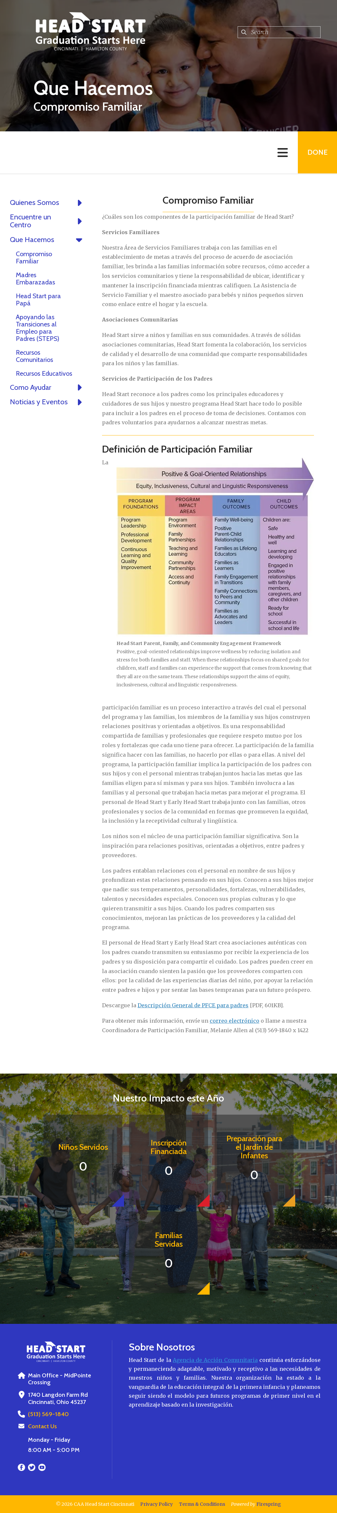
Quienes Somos (48, 202)
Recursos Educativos (44, 373)
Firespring (268, 1504)
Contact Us (42, 1426)
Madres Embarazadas (35, 278)
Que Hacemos (48, 240)
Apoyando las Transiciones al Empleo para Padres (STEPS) (37, 328)
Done (317, 152)
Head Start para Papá (38, 299)
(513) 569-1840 (48, 1414)
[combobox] (279, 32)
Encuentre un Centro (48, 221)
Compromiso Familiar (34, 257)
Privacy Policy (156, 1504)
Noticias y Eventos (48, 402)
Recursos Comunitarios (34, 356)
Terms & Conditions (202, 1504)
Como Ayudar (48, 387)
